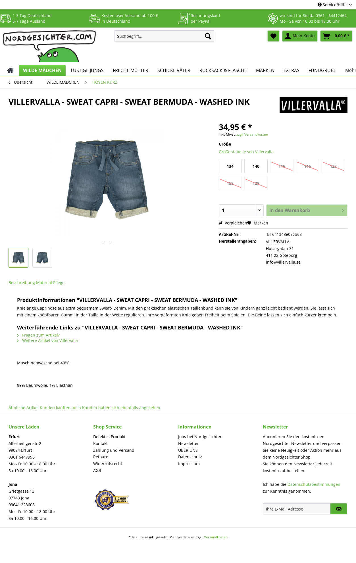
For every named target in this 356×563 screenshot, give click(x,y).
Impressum (189, 463)
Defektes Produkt (109, 436)
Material (44, 282)
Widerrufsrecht (107, 463)
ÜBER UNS (188, 450)
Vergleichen (233, 223)
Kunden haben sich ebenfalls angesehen (121, 407)
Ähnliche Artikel (24, 407)
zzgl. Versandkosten (252, 134)
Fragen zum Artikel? (38, 335)
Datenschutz (190, 456)
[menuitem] (164, 38)
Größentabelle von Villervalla (246, 151)
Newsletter (188, 443)
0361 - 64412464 (331, 15)
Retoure (100, 456)
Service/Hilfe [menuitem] (333, 4)
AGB (97, 470)
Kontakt (100, 443)
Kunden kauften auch (60, 407)
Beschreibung (22, 282)
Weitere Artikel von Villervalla (47, 340)
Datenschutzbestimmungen (314, 484)
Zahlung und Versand (113, 450)
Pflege (58, 282)
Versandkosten (216, 537)
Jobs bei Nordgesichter (200, 436)
